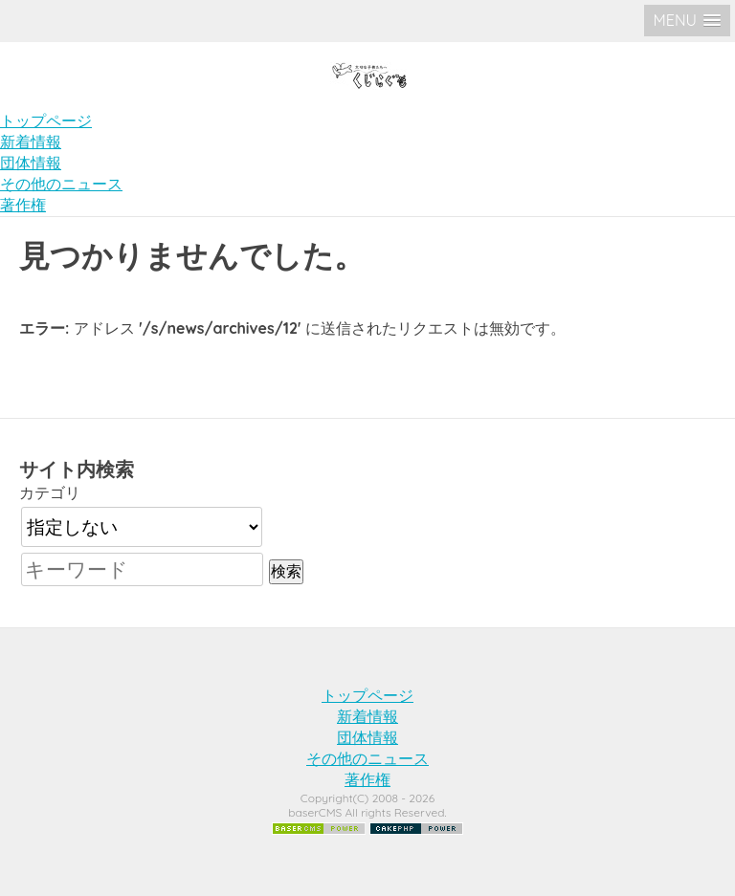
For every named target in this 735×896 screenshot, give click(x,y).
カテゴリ (49, 492)
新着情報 (30, 141)
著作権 (23, 204)
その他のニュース (61, 183)
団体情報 (30, 162)
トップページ (46, 120)
